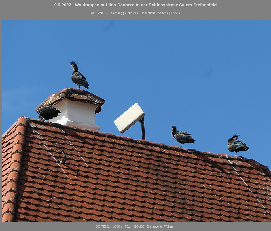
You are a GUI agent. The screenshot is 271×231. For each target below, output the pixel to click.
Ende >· (176, 13)
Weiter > (162, 13)
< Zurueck (131, 13)
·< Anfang (115, 13)
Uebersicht (148, 13)
